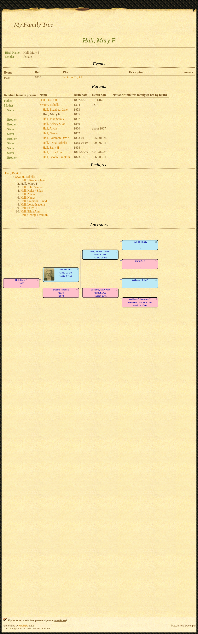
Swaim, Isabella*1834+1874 (61, 292)
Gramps (23, 625)
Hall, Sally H (51, 147)
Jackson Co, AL (73, 77)
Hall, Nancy (50, 133)
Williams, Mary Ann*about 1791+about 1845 (100, 292)
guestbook (60, 620)
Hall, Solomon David (56, 138)
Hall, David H (48, 100)
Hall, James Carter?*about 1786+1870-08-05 (100, 254)
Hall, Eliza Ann (52, 152)
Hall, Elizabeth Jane (55, 109)
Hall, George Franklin (56, 157)
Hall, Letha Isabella (55, 142)
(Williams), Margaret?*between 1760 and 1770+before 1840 (139, 302)
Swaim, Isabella (49, 104)
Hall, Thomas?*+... (140, 244)
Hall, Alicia (50, 128)
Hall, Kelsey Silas (54, 123)
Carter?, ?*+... (140, 264)
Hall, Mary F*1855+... (21, 283)
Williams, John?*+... (140, 283)
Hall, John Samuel (54, 119)
